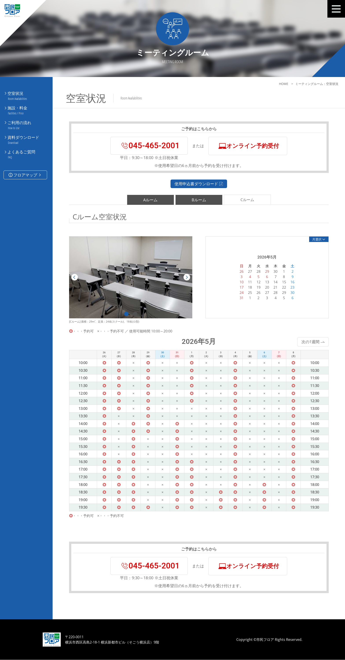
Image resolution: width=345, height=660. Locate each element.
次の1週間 (312, 342)
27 (266, 292)
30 (292, 292)
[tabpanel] (129, 277)
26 (257, 292)
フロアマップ (25, 170)
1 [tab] (125, 314)
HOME (283, 84)
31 (240, 297)
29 (283, 292)
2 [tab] (134, 314)
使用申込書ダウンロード (198, 183)
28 (275, 292)
